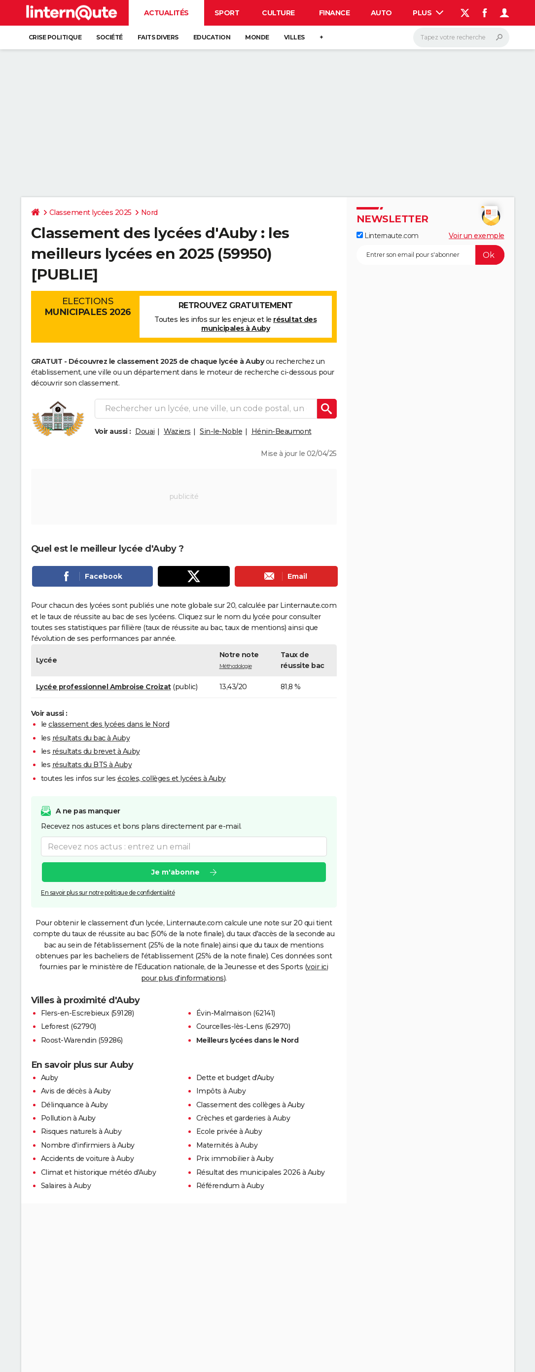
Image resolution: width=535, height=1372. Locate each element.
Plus (428, 12)
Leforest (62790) (68, 1026)
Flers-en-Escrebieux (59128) (87, 1013)
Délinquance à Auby (74, 1104)
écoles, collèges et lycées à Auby (171, 778)
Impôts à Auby (221, 1091)
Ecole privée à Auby (229, 1131)
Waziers (177, 431)
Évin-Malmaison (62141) (235, 1013)
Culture (278, 12)
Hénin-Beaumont (281, 431)
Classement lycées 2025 (90, 212)
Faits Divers (158, 37)
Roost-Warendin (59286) (82, 1040)
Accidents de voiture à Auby (87, 1158)
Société (109, 37)
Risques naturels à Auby (81, 1131)
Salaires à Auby (66, 1185)
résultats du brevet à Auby (96, 751)
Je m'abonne (175, 872)
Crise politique (55, 37)
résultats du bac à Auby (91, 738)
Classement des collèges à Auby (250, 1104)
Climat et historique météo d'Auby (98, 1172)
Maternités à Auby (227, 1145)
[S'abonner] (430, 255)
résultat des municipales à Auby (259, 324)
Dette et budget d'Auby (235, 1077)
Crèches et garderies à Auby (243, 1118)
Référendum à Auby (230, 1185)
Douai (145, 431)
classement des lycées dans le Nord (108, 724)
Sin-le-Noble (221, 431)
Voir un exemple (476, 235)
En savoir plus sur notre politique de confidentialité (108, 893)
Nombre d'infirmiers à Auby (88, 1145)
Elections (88, 306)
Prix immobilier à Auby (235, 1158)
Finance (334, 12)
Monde (257, 37)
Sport (227, 12)
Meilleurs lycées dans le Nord (247, 1040)
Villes (294, 37)
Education (212, 37)
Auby (49, 1077)
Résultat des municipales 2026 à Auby (260, 1172)
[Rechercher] (461, 37)
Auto (381, 12)
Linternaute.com (388, 235)
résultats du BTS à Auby (92, 764)
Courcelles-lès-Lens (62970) (243, 1026)
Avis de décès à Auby (76, 1091)
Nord (149, 212)
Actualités (166, 12)
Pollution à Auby (68, 1118)
